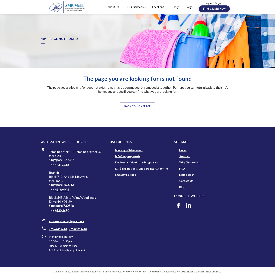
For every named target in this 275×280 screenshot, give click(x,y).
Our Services (136, 7)
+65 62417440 (58, 229)
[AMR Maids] (69, 7)
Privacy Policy (130, 271)
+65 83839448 (78, 229)
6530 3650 (62, 211)
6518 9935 (62, 190)
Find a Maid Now (214, 8)
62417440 (62, 165)
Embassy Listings (125, 174)
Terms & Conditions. (150, 271)
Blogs (175, 7)
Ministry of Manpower (129, 150)
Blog (182, 187)
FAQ (182, 168)
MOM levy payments (127, 156)
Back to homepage (137, 106)
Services (184, 156)
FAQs (189, 7)
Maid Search (186, 174)
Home (182, 150)
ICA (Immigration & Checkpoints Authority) (141, 168)
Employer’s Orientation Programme (136, 162)
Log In (208, 3)
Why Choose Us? (189, 162)
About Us (113, 7)
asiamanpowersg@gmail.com (66, 221)
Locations (158, 7)
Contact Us (186, 180)
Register (219, 3)
